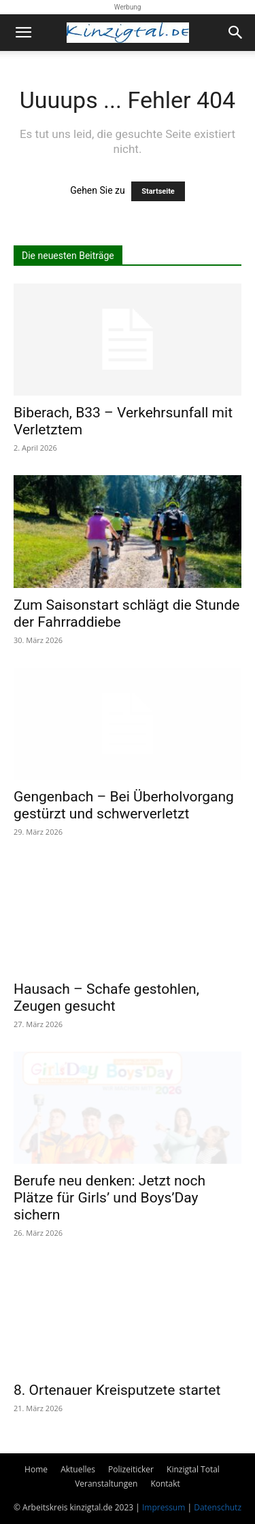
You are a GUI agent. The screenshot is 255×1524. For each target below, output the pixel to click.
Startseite (158, 191)
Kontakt (165, 1483)
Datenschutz (217, 1507)
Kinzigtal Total (193, 1469)
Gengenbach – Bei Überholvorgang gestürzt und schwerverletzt (124, 805)
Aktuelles (78, 1469)
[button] (23, 32)
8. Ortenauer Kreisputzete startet (117, 1390)
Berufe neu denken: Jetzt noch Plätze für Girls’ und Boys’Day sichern (109, 1198)
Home (36, 1469)
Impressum (163, 1507)
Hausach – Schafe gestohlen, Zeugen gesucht (106, 997)
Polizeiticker (131, 1469)
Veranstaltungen (106, 1483)
